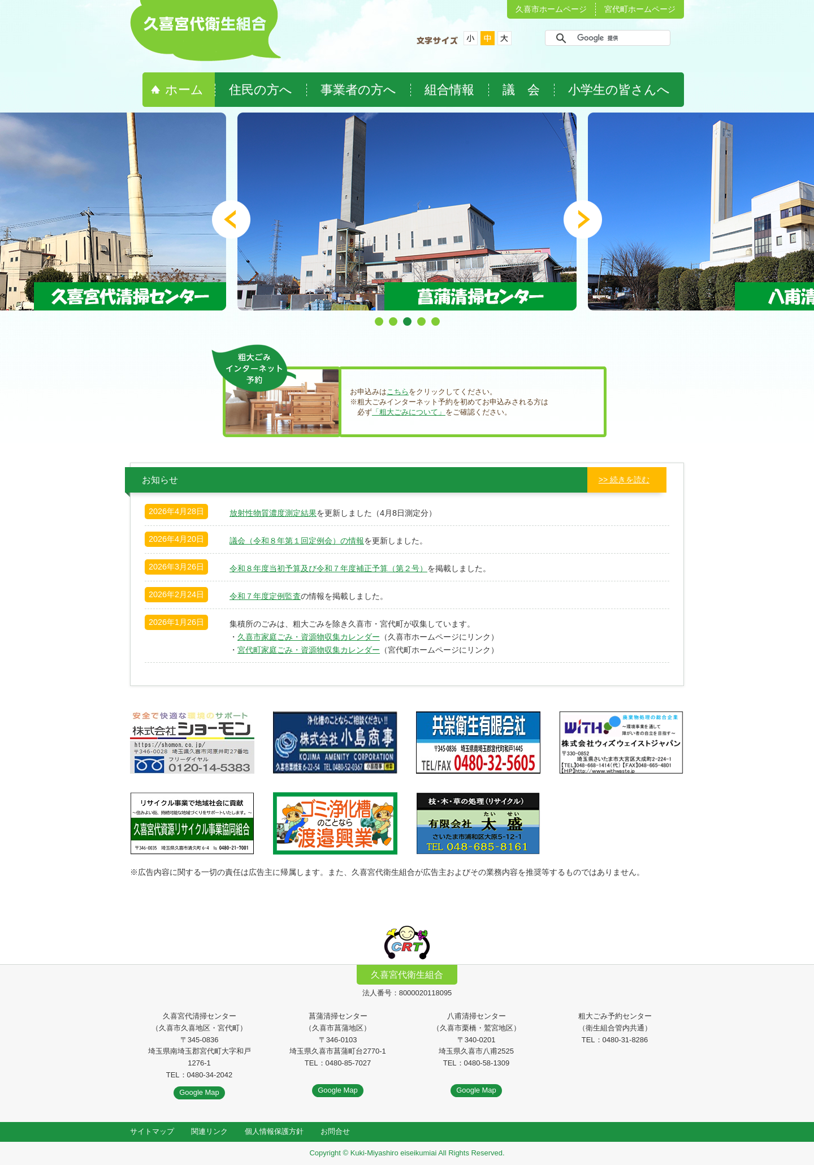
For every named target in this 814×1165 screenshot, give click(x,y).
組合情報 (449, 90)
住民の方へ (260, 90)
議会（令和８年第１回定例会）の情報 (297, 540)
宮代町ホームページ (640, 9)
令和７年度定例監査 (265, 596)
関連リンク (209, 1131)
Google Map (199, 1092)
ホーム (184, 90)
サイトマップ (152, 1131)
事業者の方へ (358, 90)
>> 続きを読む (624, 479)
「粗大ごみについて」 (408, 412)
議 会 (521, 90)
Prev (231, 219)
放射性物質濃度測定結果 (273, 512)
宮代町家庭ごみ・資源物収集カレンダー (308, 649)
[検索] (606, 38)
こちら (398, 391)
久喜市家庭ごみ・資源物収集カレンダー (308, 636)
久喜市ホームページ (551, 9)
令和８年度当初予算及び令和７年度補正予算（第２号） (328, 568)
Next (583, 219)
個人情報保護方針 (274, 1131)
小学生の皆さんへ (619, 90)
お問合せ (335, 1131)
